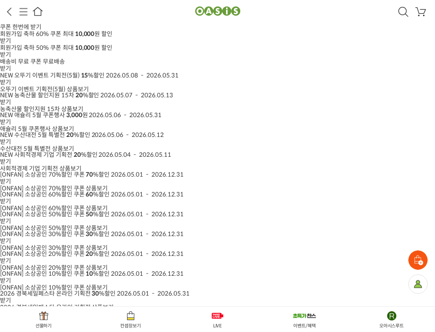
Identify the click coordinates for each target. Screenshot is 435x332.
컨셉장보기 (130, 326)
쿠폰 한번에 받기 (20, 27)
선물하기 (43, 326)
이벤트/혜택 (304, 326)
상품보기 (44, 89)
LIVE (217, 326)
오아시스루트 (391, 326)
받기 (5, 41)
